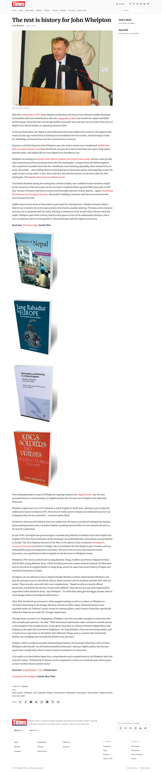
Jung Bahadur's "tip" (32, 670)
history (20, 693)
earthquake (28, 693)
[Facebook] (130, 4)
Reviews (63, 10)
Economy (71, 10)
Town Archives (137, 754)
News (21, 10)
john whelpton (92, 693)
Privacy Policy (132, 768)
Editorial (39, 10)
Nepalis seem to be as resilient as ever (47, 177)
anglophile (42, 693)
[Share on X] (20, 702)
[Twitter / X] (133, 4)
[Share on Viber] (52, 702)
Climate (55, 10)
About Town (81, 10)
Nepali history (85, 494)
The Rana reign (30, 225)
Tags (105, 750)
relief (23, 696)
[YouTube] (137, 4)
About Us (19, 730)
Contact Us (33, 730)
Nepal (14, 693)
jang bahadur (81, 693)
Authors (106, 754)
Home (14, 10)
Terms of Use (145, 768)
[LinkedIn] (144, 4)
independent (71, 693)
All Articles (135, 750)
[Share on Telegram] (47, 702)
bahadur (50, 693)
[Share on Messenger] (31, 702)
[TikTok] (148, 4)
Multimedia (29, 10)
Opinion (47, 10)
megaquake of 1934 (66, 118)
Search (133, 759)
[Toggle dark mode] (149, 10)
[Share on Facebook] (25, 702)
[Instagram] (141, 4)
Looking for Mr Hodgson (24, 676)
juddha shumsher (106, 693)
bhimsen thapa (59, 693)
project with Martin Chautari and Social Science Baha (64, 159)
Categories (107, 746)
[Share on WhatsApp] (42, 702)
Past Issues (135, 746)
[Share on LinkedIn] (36, 702)
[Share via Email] (58, 702)
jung (14, 696)
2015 (35, 693)
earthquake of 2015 (30, 114)
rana (18, 696)
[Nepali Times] (19, 722)
